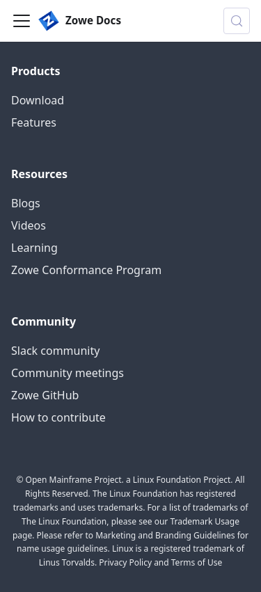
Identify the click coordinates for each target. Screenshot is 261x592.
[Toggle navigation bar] (21, 20)
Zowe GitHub (45, 395)
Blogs (25, 203)
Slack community (55, 350)
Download (37, 100)
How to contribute (58, 417)
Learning (34, 247)
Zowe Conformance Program (86, 270)
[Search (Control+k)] (236, 21)
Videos (28, 225)
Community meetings (67, 373)
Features (33, 122)
